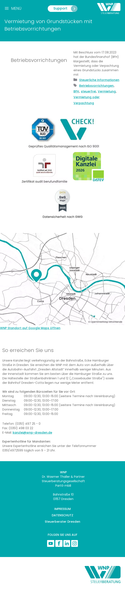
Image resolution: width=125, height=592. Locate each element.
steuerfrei (88, 91)
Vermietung (107, 91)
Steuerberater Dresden (62, 521)
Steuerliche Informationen (99, 80)
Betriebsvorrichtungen (96, 86)
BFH (76, 91)
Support (65, 8)
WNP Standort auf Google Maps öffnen (30, 328)
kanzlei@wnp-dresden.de (32, 432)
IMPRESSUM (62, 509)
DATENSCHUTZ (62, 515)
